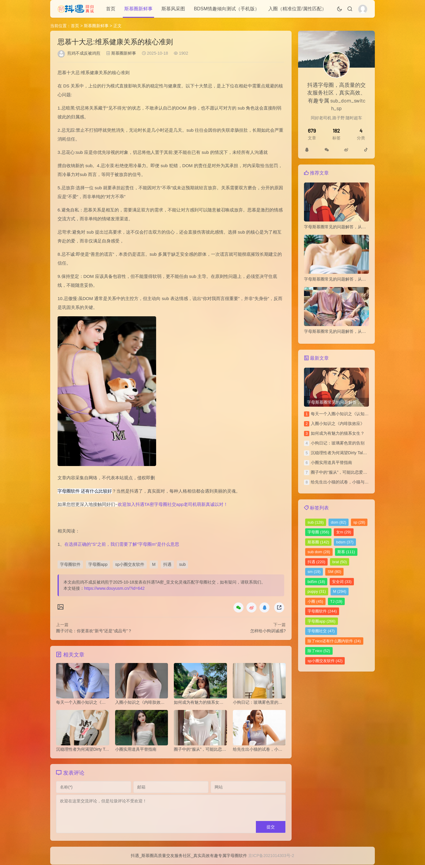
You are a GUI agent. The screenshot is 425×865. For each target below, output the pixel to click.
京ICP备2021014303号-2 (271, 855)
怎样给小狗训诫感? (268, 630)
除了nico (319, 651)
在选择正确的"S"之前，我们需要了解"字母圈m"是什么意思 (121, 544)
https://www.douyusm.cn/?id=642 (114, 588)
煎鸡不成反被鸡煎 (83, 53)
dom (338, 522)
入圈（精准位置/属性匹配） (297, 8)
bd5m (316, 581)
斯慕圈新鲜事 (138, 8)
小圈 (315, 601)
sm (314, 571)
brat (339, 562)
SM (334, 571)
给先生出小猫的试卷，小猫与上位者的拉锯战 (352, 482)
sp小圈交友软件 (129, 564)
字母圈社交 (321, 631)
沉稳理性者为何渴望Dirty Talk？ (340, 452)
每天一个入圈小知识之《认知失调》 (344, 413)
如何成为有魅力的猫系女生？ (337, 433)
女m (343, 532)
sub (182, 564)
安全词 (342, 581)
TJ (336, 601)
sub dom (319, 552)
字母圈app (97, 564)
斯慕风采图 (173, 8)
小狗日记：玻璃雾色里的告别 (337, 443)
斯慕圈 (318, 542)
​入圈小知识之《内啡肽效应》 (337, 423)
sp (359, 522)
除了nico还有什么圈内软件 (334, 641)
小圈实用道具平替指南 (331, 462)
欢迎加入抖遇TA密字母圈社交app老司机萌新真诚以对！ (173, 504)
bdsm (345, 542)
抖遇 (167, 564)
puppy (317, 591)
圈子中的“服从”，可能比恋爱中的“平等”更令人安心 (357, 472)
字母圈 (318, 532)
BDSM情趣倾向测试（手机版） (226, 8)
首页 (110, 8)
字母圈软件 (70, 564)
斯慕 (346, 552)
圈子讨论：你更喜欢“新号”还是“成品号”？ (94, 630)
